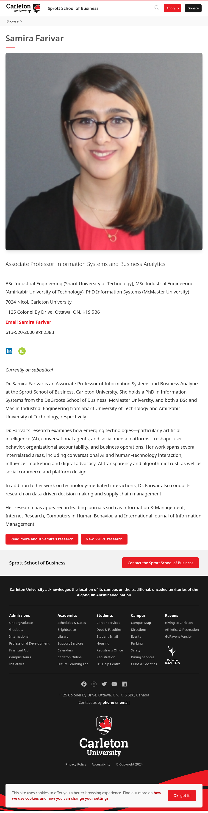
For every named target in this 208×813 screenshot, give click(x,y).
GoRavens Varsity (178, 639)
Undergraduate (21, 625)
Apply (170, 8)
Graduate (16, 632)
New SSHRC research (104, 541)
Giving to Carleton (179, 625)
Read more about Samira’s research (42, 541)
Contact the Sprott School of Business (160, 565)
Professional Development (29, 645)
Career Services (108, 625)
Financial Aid (18, 652)
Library (63, 639)
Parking (137, 645)
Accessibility (101, 766)
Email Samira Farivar (28, 324)
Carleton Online (70, 659)
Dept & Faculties (109, 632)
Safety (136, 652)
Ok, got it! (182, 795)
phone (109, 704)
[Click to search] (156, 8)
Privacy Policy (75, 766)
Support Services (70, 645)
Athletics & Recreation (182, 632)
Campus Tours (20, 659)
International (19, 639)
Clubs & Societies (144, 666)
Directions (139, 632)
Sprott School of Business (74, 8)
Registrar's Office (110, 652)
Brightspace (67, 632)
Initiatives (16, 666)
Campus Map (141, 625)
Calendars (65, 652)
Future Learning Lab (73, 666)
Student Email (107, 639)
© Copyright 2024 (129, 766)
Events (136, 639)
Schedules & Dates (72, 625)
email (125, 704)
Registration (106, 659)
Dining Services (142, 659)
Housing (103, 645)
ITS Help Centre (108, 666)
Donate (192, 8)
